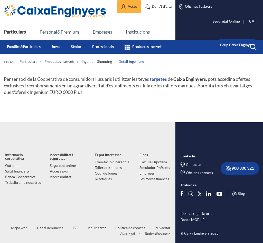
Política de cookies (130, 228)
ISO (75, 228)
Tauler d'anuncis (157, 234)
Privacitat (162, 228)
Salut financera (17, 171)
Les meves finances (154, 179)
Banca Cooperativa (20, 177)
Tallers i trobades (108, 168)
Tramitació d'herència (112, 162)
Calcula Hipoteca (153, 162)
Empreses (147, 173)
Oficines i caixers (199, 173)
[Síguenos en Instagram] (191, 193)
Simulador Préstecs (154, 168)
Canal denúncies (49, 228)
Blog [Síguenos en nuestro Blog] (238, 193)
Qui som (11, 166)
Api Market (96, 228)
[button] (129, 6)
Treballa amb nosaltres (23, 182)
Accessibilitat (60, 177)
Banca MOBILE (192, 220)
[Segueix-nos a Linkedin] (209, 193)
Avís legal (127, 234)
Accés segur (59, 171)
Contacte (193, 165)
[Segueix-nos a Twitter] (200, 193)
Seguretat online (63, 166)
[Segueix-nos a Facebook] (182, 193)
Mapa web (19, 228)
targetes (158, 79)
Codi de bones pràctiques (106, 176)
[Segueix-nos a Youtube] (220, 193)
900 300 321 (240, 168)
